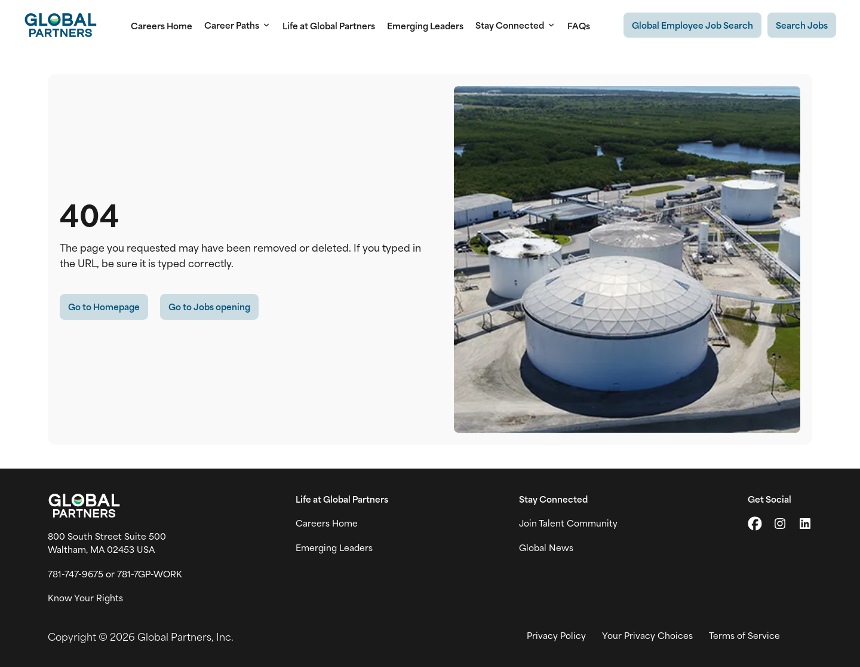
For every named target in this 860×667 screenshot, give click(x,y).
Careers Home (161, 25)
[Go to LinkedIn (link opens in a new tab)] (805, 523)
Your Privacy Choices (647, 635)
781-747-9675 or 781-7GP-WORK (115, 573)
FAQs (578, 25)
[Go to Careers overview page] (60, 25)
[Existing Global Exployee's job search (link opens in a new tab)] (692, 25)
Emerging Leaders (425, 25)
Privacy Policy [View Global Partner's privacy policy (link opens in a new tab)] (556, 635)
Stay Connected (515, 25)
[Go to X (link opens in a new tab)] (755, 523)
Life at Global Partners (328, 25)
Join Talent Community (568, 523)
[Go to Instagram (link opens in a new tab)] (780, 523)
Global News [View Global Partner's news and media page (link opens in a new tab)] (546, 547)
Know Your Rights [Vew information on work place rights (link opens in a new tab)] (85, 597)
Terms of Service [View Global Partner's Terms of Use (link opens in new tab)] (744, 635)
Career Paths (237, 25)
